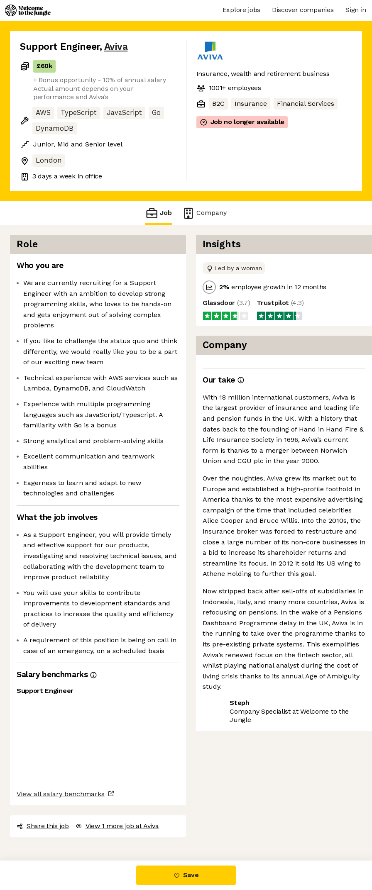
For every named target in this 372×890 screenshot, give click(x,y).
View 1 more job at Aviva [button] (117, 826)
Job (158, 213)
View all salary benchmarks (61, 794)
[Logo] (28, 10)
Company (204, 213)
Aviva (116, 46)
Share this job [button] (43, 826)
